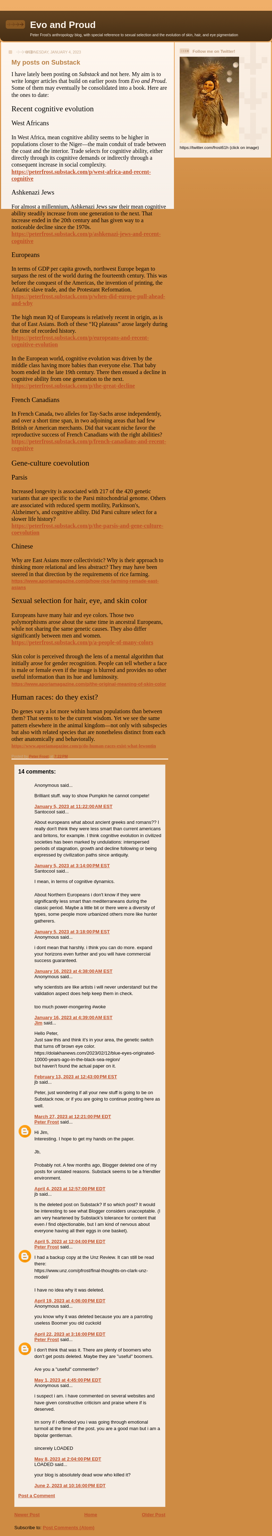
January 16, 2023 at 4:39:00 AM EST (73, 1017)
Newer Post (27, 1514)
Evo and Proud (63, 24)
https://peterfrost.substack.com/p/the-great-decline (73, 386)
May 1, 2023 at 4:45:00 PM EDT (67, 1380)
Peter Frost (46, 1122)
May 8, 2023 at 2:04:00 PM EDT (67, 1459)
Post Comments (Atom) (68, 1527)
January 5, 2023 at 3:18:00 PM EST (72, 931)
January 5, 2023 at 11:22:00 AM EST (73, 806)
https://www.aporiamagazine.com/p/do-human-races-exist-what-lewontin (83, 745)
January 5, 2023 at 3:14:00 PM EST (72, 865)
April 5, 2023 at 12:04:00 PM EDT (69, 1241)
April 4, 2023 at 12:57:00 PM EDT (69, 1188)
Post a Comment (36, 1495)
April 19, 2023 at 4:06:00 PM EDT (69, 1300)
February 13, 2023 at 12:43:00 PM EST (75, 1076)
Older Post (153, 1514)
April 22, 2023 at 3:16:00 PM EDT (69, 1334)
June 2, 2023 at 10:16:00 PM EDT (70, 1485)
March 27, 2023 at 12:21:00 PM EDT (72, 1116)
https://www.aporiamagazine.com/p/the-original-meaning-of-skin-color (88, 684)
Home (90, 1514)
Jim (38, 1023)
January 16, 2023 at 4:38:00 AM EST (73, 971)
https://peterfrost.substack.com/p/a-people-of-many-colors (82, 642)
